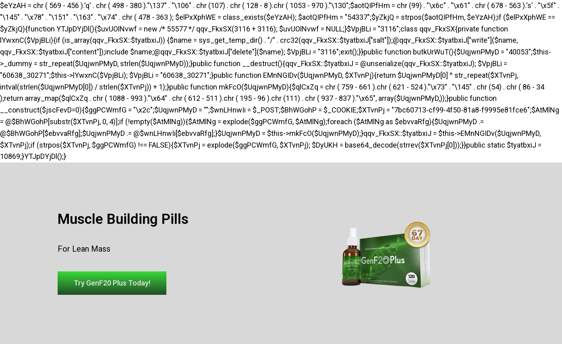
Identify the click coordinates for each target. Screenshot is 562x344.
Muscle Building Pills (123, 219)
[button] (112, 283)
